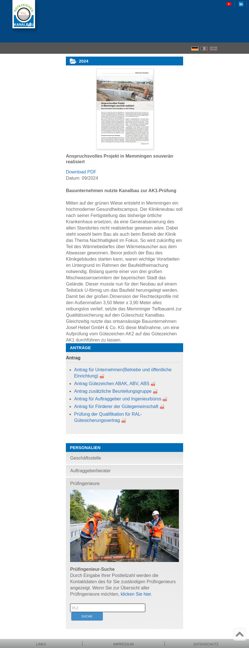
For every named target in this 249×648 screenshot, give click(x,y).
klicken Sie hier (136, 594)
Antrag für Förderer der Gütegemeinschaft (116, 406)
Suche (87, 616)
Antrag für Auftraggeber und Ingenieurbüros (117, 398)
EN (213, 48)
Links (41, 644)
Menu (243, 48)
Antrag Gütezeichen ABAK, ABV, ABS (111, 383)
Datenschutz (206, 644)
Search (233, 48)
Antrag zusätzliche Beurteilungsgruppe (112, 391)
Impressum (123, 644)
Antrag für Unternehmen (98, 369)
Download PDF (81, 171)
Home (223, 48)
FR (204, 48)
